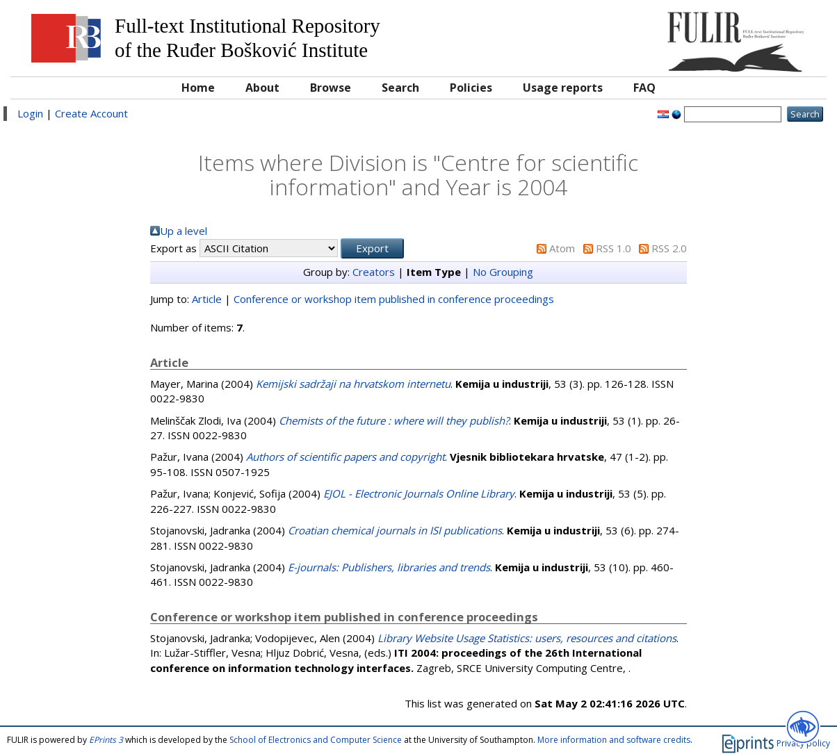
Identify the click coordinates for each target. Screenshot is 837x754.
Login (30, 113)
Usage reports (563, 87)
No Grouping (503, 272)
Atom (562, 248)
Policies (471, 87)
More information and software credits (613, 740)
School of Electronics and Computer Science (315, 740)
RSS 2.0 (669, 248)
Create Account (91, 113)
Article (207, 299)
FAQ (644, 87)
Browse (330, 87)
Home (198, 87)
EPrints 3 (106, 740)
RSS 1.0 (613, 248)
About (262, 87)
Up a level (183, 231)
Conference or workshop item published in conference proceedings (394, 299)
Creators (373, 272)
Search (400, 87)
